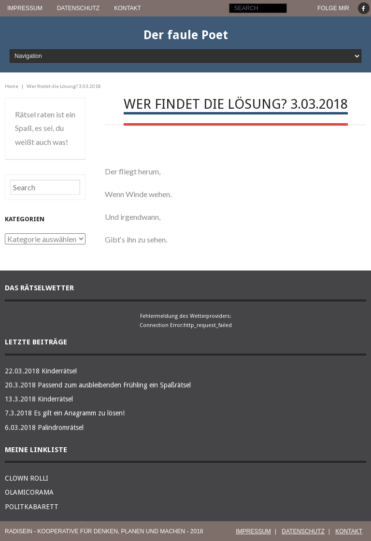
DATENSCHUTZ (78, 8)
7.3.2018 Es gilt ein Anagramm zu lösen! (65, 413)
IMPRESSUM (25, 8)
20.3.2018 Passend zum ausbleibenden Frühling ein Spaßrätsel (98, 385)
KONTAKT (127, 8)
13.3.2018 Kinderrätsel (39, 399)
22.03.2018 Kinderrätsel (41, 371)
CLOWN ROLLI (26, 478)
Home (11, 86)
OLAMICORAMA (29, 492)
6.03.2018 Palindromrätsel (44, 427)
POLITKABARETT (31, 507)
